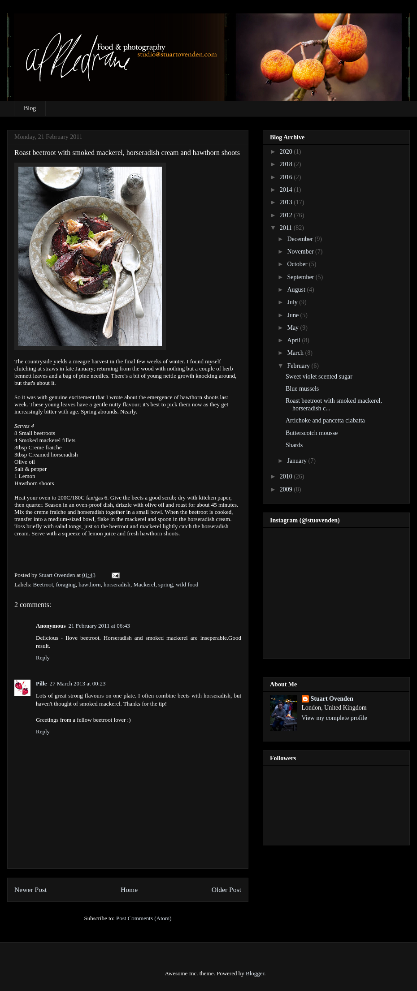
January (297, 460)
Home (129, 889)
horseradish (117, 584)
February (299, 365)
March (296, 352)
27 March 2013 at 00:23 (78, 683)
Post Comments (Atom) (144, 918)
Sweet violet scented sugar (319, 376)
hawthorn (89, 584)
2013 (287, 202)
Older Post (226, 889)
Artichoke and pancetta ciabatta (325, 420)
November (301, 251)
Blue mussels (302, 388)
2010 (287, 476)
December (300, 239)
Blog (30, 108)
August (297, 289)
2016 (287, 177)
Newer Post (30, 889)
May (293, 327)
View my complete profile (335, 718)
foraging (66, 584)
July (293, 302)
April (294, 340)
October (298, 264)
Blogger (255, 973)
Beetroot (43, 584)
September (301, 277)
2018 (287, 164)
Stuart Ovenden (332, 698)
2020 (287, 151)
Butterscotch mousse (312, 433)
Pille (41, 683)
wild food (187, 584)
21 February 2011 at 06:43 (99, 625)
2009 (287, 489)
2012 (287, 215)
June (293, 315)
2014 (287, 189)
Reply (43, 657)
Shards (294, 445)
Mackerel (144, 584)
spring (165, 584)
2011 (287, 227)
